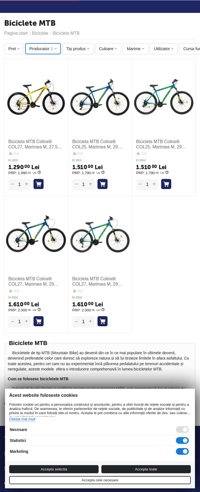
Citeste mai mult (22, 419)
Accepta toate (146, 469)
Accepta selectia (54, 469)
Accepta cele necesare (100, 480)
